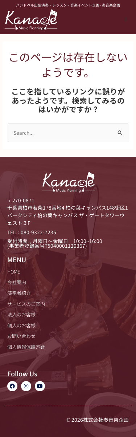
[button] (125, 19)
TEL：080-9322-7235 (31, 232)
